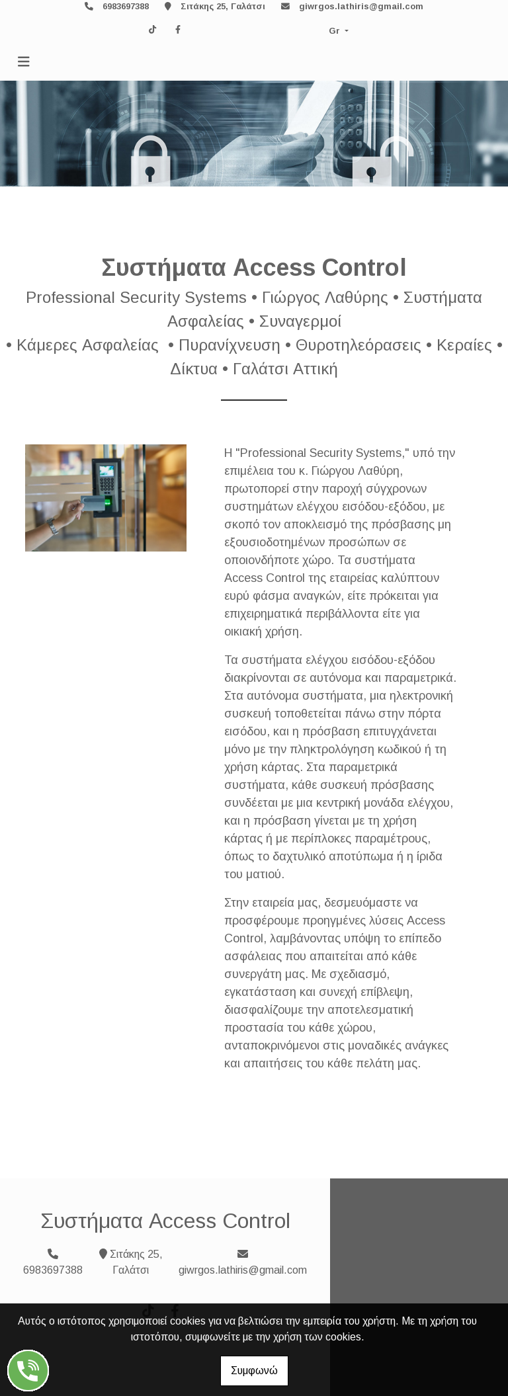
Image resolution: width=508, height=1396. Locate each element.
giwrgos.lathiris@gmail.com (361, 6)
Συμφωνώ (254, 1370)
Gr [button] (336, 31)
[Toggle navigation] (24, 61)
